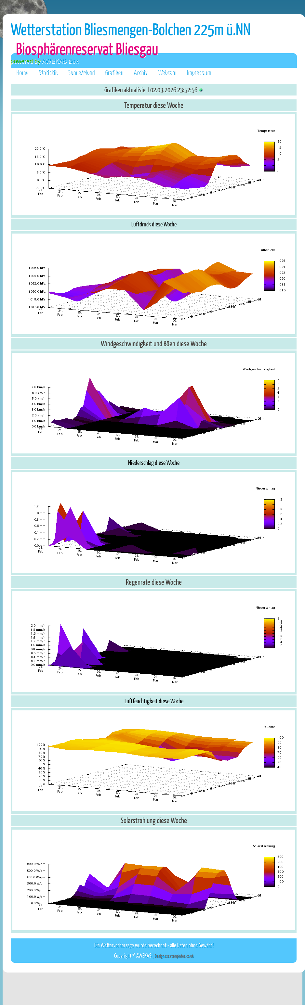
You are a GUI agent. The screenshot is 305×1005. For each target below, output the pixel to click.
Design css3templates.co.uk (173, 956)
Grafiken (116, 72)
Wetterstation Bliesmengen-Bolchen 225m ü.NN (131, 38)
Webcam (167, 72)
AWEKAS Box (60, 61)
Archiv (140, 72)
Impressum (198, 72)
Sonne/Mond (81, 72)
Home (22, 72)
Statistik (47, 72)
